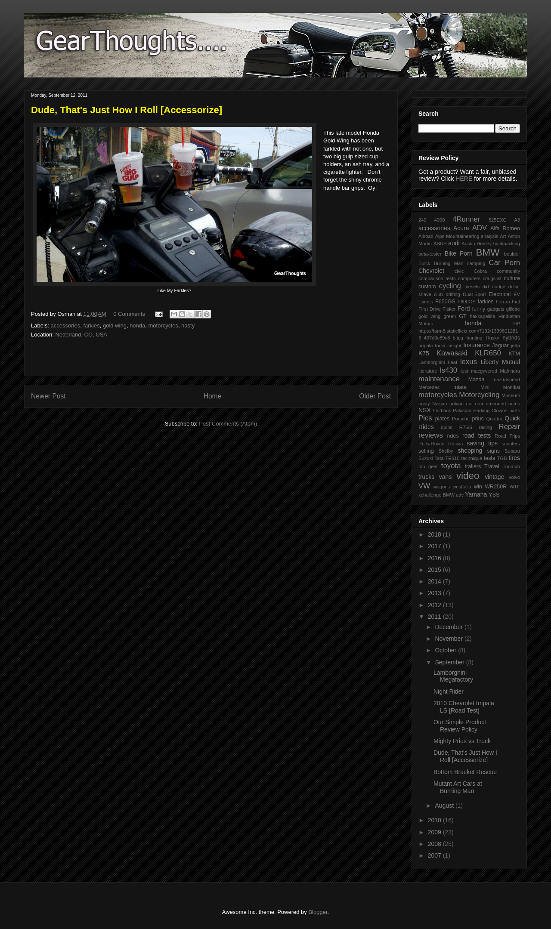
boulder (512, 253)
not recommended (486, 403)
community (508, 271)
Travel (491, 466)
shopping (470, 450)
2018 (435, 534)
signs (493, 451)
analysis (489, 236)
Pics (425, 418)
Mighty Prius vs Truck (462, 741)
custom (427, 287)
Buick (424, 263)
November (449, 638)
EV (517, 294)
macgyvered (484, 370)
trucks (426, 476)
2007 (435, 855)
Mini (484, 387)
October (446, 650)
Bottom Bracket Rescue (465, 772)
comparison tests (437, 278)
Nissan (439, 403)
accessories (65, 325)
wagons (441, 486)
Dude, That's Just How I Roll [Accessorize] (465, 756)
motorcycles (163, 325)
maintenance (439, 379)
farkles (91, 325)
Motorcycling (479, 395)
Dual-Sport (474, 294)
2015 (435, 569)
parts (514, 410)
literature (427, 370)
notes (514, 403)
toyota (451, 466)
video (468, 475)
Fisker (449, 309)
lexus (468, 362)
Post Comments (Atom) (228, 423)
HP (516, 323)
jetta (515, 345)
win (478, 487)
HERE (463, 178)
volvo (514, 477)
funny (478, 309)
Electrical (500, 294)
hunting (475, 337)
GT (463, 316)
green (450, 316)
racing (485, 427)
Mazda (476, 380)
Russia (455, 443)
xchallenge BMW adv (441, 494)
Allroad (425, 236)
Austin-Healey (476, 243)
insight (454, 345)
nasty (188, 325)
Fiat (516, 301)
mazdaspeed (506, 379)
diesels (472, 286)
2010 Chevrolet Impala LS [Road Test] (463, 707)
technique (471, 458)
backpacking (506, 243)
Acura (461, 228)
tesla (489, 458)
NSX (424, 410)
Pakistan (462, 410)
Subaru (512, 451)
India (440, 345)
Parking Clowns (491, 410)
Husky (492, 337)
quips (446, 427)
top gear (428, 466)
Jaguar (500, 346)
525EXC (498, 219)
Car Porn (504, 263)
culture (512, 278)
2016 (435, 558)
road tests (476, 435)
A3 (517, 219)
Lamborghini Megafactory (453, 676)
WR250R (496, 487)
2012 (435, 605)
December (449, 626)
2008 (435, 843)
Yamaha (476, 494)
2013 (435, 592)
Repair (509, 427)
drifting (453, 294)
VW (424, 486)
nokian (456, 403)
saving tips (482, 443)
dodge (498, 286)
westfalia (461, 486)
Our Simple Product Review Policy (459, 726)
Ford (464, 308)
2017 (435, 546)
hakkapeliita (482, 316)
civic (459, 271)
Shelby (446, 451)
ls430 (448, 370)
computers (469, 278)
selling (426, 451)
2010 (435, 820)
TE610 (453, 458)
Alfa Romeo (505, 228)
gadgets (496, 309)
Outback (442, 410)
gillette (513, 309)
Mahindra (510, 370)
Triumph (511, 466)
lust (464, 370)
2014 (435, 581)
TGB (502, 458)
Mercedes (429, 387)
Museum (510, 395)
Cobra (480, 271)
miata (460, 387)
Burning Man (449, 263)
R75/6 (465, 427)
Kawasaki (451, 353)
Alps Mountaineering (457, 236)
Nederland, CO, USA (81, 334)
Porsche (461, 418)
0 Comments (129, 314)
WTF (515, 486)
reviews (430, 435)
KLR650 (488, 353)
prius (477, 419)
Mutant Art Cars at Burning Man (457, 787)
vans (445, 476)
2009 (435, 832)
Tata (438, 458)
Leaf (452, 362)
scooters (511, 443)
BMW (488, 252)
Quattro (494, 418)
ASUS (439, 243)
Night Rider (448, 691)
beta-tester (429, 253)
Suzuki (425, 458)
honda (137, 325)
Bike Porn (459, 253)
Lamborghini (431, 362)
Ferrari (503, 301)
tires (514, 457)
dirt (486, 286)
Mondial (511, 387)
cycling (450, 286)
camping (476, 263)
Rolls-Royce (431, 443)
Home (213, 396)
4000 (439, 219)
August (445, 805)
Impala (425, 345)
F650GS (445, 302)
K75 (423, 353)
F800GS (467, 301)
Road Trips (507, 435)
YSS (494, 495)
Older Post (375, 396)
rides (452, 436)
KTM (514, 354)
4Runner (466, 219)
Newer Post (48, 396)
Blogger (317, 912)
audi (453, 243)
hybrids (511, 338)
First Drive (429, 309)
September (450, 662)
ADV (479, 228)
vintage (494, 476)
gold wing (115, 325)
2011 (435, 616)
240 (422, 219)
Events (425, 301)
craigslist (492, 278)
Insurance (476, 345)
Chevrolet (431, 270)
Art (503, 236)
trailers (472, 466)
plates (442, 419)
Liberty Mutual (500, 361)
